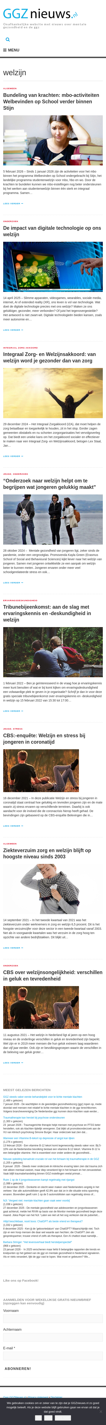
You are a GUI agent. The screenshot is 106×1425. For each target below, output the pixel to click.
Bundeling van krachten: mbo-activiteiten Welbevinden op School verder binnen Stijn (51, 101)
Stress (18, 729)
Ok (38, 1417)
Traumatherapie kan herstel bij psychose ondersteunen (34, 1117)
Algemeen (10, 88)
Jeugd (7, 474)
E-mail (9, 1348)
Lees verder (11, 203)
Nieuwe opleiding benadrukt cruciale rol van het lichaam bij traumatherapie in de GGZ (51, 1159)
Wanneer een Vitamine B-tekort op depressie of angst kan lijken (38, 1138)
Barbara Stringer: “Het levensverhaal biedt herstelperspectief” (37, 1242)
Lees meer (62, 1417)
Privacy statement (38, 1397)
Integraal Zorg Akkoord (20, 348)
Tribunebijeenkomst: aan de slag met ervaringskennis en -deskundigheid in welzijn (47, 613)
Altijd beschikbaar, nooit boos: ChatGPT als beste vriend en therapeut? (43, 1221)
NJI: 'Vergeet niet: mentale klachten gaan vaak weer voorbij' (36, 1200)
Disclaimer (56, 1397)
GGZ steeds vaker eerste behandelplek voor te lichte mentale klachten (42, 1096)
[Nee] (101, 1411)
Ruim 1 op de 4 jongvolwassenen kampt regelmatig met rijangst (38, 1179)
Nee (48, 1417)
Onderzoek (10, 221)
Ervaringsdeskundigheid (20, 600)
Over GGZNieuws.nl (14, 1397)
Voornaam (11, 1310)
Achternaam (12, 1329)
